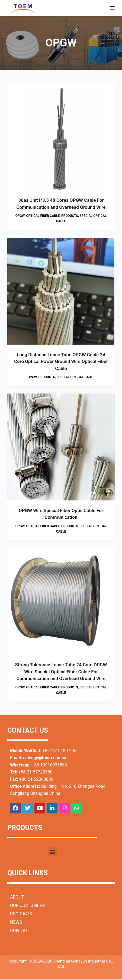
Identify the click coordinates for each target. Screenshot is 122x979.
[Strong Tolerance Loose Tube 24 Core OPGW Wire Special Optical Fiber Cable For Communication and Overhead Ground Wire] (61, 601)
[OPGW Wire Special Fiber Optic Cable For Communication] (61, 446)
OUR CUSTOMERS (27, 905)
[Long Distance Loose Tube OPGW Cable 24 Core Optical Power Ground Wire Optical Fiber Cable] (61, 291)
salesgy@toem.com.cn (45, 757)
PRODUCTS (21, 913)
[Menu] (112, 8)
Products (69, 216)
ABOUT (17, 897)
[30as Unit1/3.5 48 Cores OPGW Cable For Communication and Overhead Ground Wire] (61, 136)
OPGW (20, 216)
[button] (52, 851)
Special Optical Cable (76, 377)
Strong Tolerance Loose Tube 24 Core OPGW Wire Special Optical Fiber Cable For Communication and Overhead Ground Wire (61, 671)
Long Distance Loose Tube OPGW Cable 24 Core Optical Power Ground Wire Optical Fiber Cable (61, 361)
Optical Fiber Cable (43, 216)
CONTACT (20, 930)
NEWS (16, 922)
